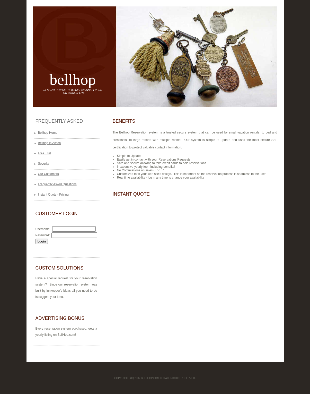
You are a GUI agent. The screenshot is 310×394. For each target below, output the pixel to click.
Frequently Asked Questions (57, 184)
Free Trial (44, 153)
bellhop (73, 79)
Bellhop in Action (49, 143)
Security (43, 163)
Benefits (124, 121)
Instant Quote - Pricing (53, 194)
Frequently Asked (59, 121)
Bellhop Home (47, 133)
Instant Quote (131, 194)
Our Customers (48, 174)
